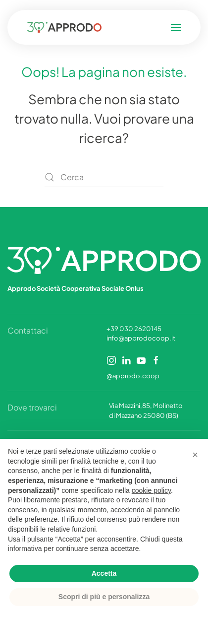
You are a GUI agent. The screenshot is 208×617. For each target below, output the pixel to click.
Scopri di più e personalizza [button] (104, 597)
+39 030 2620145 (133, 329)
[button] (168, 27)
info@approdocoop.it (140, 338)
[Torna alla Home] (71, 27)
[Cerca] (104, 177)
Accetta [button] (104, 573)
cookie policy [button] (151, 490)
